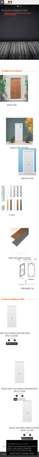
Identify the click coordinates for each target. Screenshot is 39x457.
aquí (30, 450)
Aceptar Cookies (15, 453)
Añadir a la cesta (19, 414)
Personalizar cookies (28, 453)
